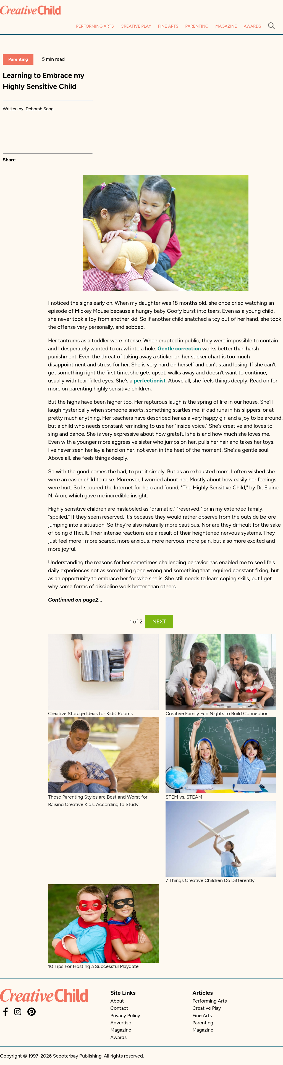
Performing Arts (95, 26)
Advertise (120, 1022)
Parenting (196, 26)
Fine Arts (168, 26)
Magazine (226, 26)
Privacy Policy (125, 1015)
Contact (119, 1008)
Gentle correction (179, 348)
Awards (252, 26)
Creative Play (136, 26)
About (117, 1001)
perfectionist (150, 380)
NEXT (159, 621)
